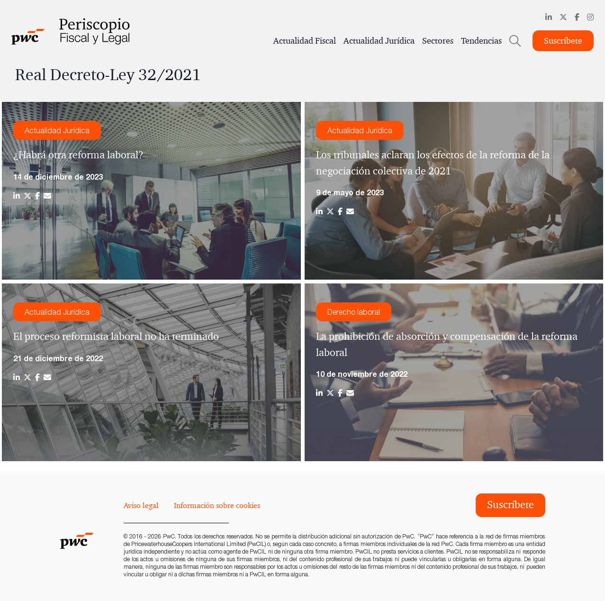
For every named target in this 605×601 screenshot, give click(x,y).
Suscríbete (563, 41)
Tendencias (481, 41)
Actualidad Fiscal (304, 41)
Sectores (437, 41)
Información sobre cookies (217, 505)
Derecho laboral (353, 312)
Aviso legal (141, 505)
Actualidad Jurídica (379, 41)
